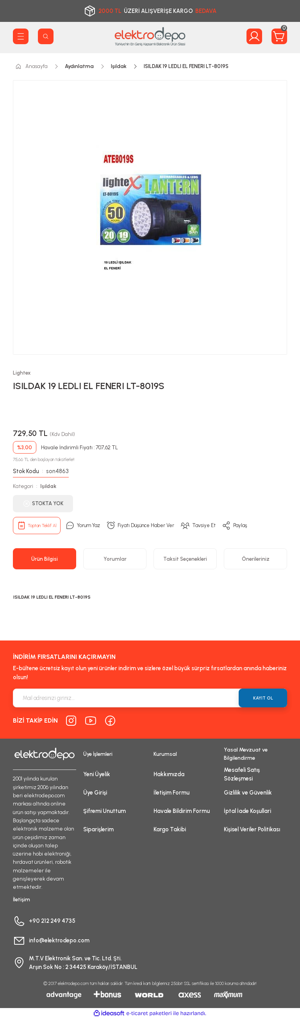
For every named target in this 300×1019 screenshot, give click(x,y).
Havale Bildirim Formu (182, 810)
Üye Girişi (95, 792)
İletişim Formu (171, 792)
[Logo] (150, 36)
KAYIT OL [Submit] (263, 698)
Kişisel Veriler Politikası (252, 829)
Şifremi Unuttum (104, 810)
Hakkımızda (169, 774)
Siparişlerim (98, 829)
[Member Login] (254, 36)
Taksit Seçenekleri (185, 559)
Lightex (22, 373)
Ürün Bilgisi (44, 559)
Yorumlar (115, 559)
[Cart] (279, 36)
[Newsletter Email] (150, 698)
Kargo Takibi (170, 829)
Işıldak (48, 486)
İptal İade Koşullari (247, 810)
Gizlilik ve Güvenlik (248, 792)
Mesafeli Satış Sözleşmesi (242, 774)
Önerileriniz (256, 559)
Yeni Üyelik (96, 774)
